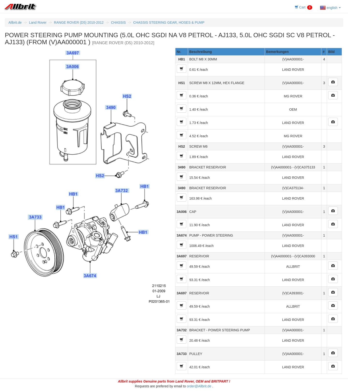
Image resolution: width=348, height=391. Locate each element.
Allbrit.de (15, 22)
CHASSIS (118, 22)
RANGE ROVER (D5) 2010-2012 (78, 22)
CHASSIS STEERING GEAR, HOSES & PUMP (168, 22)
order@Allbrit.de (199, 386)
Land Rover (37, 22)
